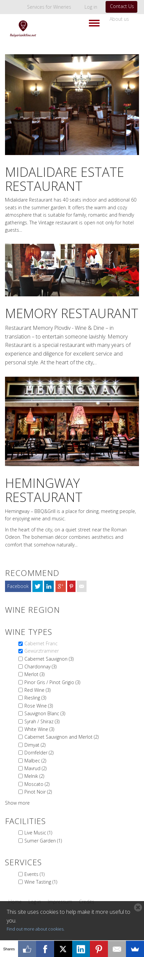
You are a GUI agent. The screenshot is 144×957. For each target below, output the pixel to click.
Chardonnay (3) (40, 666)
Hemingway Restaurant (44, 490)
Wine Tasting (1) (40, 882)
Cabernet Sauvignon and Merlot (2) (61, 737)
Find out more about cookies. (35, 929)
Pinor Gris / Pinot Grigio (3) (52, 682)
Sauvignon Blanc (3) (44, 713)
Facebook (18, 586)
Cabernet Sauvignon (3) (49, 659)
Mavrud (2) (35, 768)
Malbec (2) (35, 760)
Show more (17, 803)
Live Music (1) (38, 832)
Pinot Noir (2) (38, 792)
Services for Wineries (49, 7)
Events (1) (34, 874)
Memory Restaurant (71, 313)
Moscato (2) (36, 784)
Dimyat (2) (34, 745)
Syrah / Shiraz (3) (41, 721)
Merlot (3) (34, 674)
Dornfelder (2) (38, 752)
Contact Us (122, 6)
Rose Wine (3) (38, 706)
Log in (91, 7)
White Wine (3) (39, 729)
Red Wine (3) (37, 690)
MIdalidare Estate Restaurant (64, 179)
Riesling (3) (35, 697)
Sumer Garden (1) (43, 840)
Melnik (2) (34, 776)
